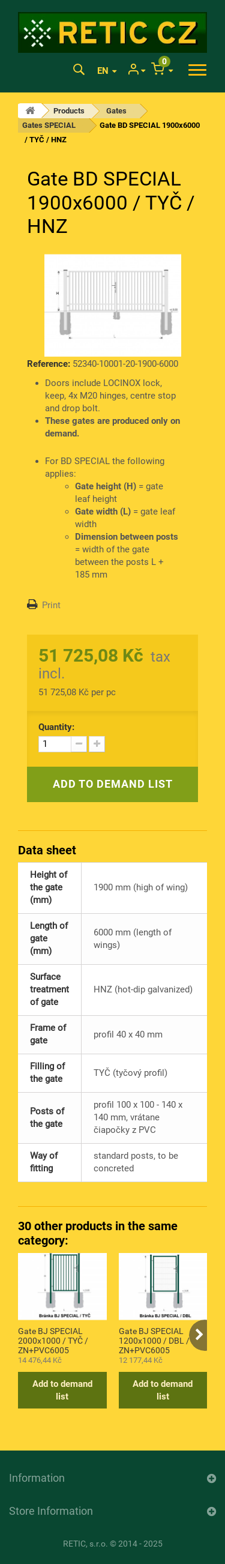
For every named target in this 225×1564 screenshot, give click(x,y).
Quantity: (56, 727)
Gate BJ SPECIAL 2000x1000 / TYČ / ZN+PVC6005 (53, 1340)
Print (51, 605)
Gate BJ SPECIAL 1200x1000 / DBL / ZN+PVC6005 (154, 1340)
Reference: (48, 363)
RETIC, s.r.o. (85, 1543)
